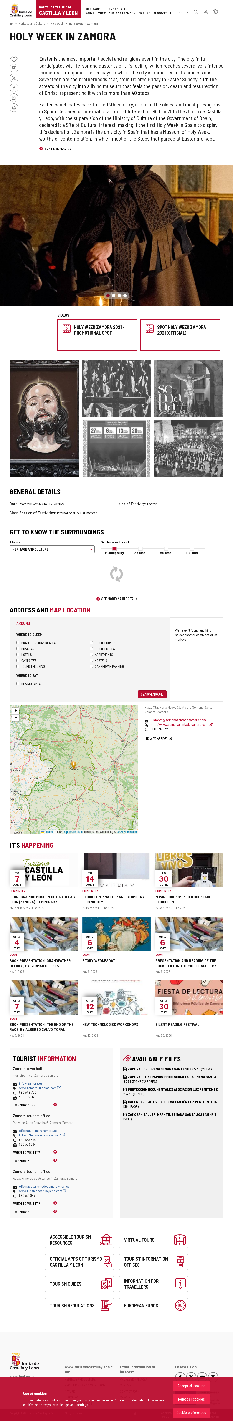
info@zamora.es (31, 1083)
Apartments (101, 654)
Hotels (24, 654)
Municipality (114, 552)
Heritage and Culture (32, 23)
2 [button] (113, 295)
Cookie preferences (191, 1412)
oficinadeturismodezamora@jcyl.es (44, 1186)
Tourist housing (30, 666)
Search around (152, 694)
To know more (24, 1105)
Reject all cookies (191, 1398)
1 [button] (108, 295)
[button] (217, 11)
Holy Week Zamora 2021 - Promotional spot (99, 329)
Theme (15, 542)
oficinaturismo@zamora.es (38, 1130)
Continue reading (57, 148)
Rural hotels (102, 648)
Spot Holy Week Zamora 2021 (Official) (181, 329)
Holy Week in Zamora (83, 23)
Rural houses (102, 642)
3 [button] (119, 295)
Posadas (25, 648)
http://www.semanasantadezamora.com (182, 724)
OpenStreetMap (74, 832)
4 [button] (125, 295)
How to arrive (156, 738)
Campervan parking (107, 666)
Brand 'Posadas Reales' (36, 642)
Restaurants (28, 683)
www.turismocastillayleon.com (42, 1191)
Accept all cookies (191, 1385)
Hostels (98, 660)
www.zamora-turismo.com (40, 1088)
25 (140, 552)
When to (26, 1152)
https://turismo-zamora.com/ (42, 1135)
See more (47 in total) (119, 598)
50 (166, 552)
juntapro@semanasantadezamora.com (178, 720)
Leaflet (47, 832)
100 (192, 552)
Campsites (26, 660)
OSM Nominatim (127, 832)
